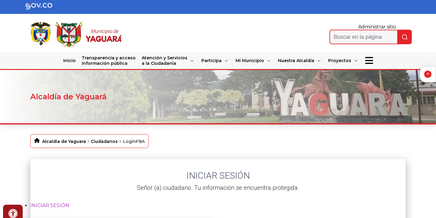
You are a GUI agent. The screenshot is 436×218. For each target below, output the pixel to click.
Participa (211, 60)
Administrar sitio (377, 27)
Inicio (69, 60)
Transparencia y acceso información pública (109, 60)
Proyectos (339, 60)
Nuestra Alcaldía (296, 60)
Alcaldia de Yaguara (64, 141)
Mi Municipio (250, 60)
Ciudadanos (104, 141)
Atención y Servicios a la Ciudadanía (164, 60)
